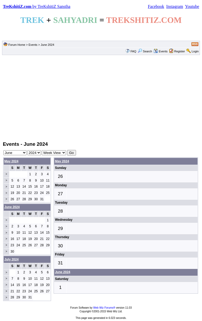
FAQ (133, 51)
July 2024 (11, 259)
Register (179, 51)
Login (195, 51)
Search (145, 51)
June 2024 (62, 272)
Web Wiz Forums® (104, 307)
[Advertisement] (101, 97)
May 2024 (11, 161)
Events (32, 44)
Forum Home (16, 44)
